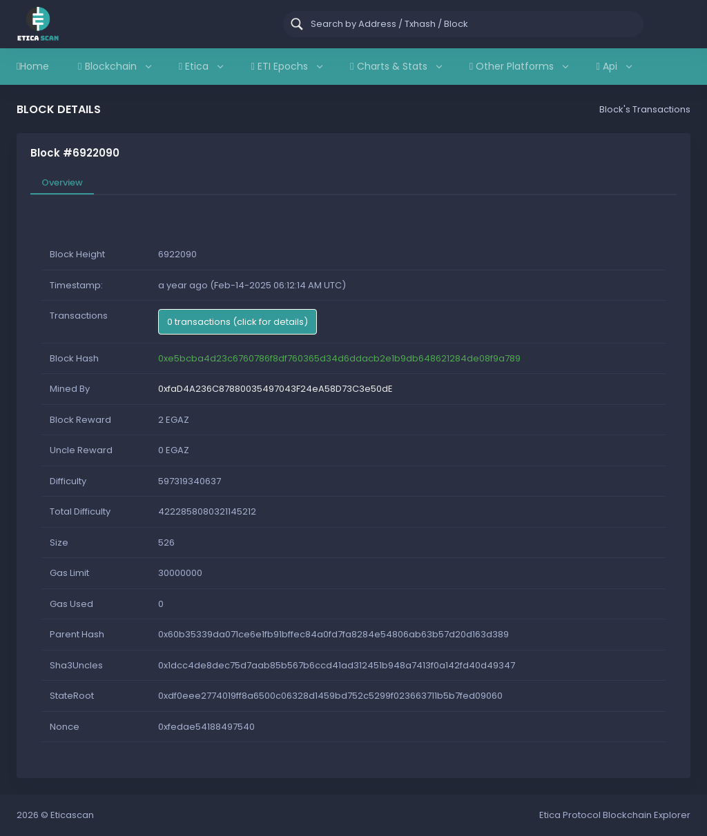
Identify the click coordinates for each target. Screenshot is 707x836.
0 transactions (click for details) (237, 321)
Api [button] (613, 66)
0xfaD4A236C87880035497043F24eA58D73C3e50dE (275, 388)
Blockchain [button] (114, 66)
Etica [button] (200, 66)
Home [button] (33, 66)
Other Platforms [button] (518, 66)
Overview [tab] (62, 182)
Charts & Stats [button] (395, 66)
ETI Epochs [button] (286, 66)
